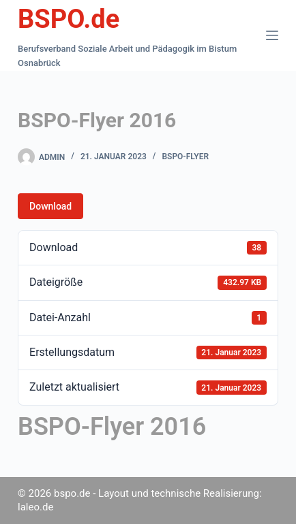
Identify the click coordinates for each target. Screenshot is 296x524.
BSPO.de (68, 19)
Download (50, 206)
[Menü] (272, 35)
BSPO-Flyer (185, 156)
